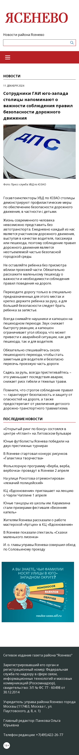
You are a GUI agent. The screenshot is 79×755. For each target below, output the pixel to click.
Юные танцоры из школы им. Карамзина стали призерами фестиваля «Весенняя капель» (36, 507)
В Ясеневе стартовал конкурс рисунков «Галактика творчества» (35, 455)
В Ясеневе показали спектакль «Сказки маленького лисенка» (35, 534)
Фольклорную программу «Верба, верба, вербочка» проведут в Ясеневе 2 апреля (36, 468)
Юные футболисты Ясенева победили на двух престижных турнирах (36, 443)
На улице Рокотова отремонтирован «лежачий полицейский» (33, 480)
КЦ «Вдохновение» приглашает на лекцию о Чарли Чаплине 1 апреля (38, 492)
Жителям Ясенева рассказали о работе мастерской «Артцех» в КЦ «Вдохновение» (38, 522)
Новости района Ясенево (23, 34)
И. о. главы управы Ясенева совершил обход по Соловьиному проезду (39, 547)
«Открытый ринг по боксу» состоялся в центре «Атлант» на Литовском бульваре (37, 431)
